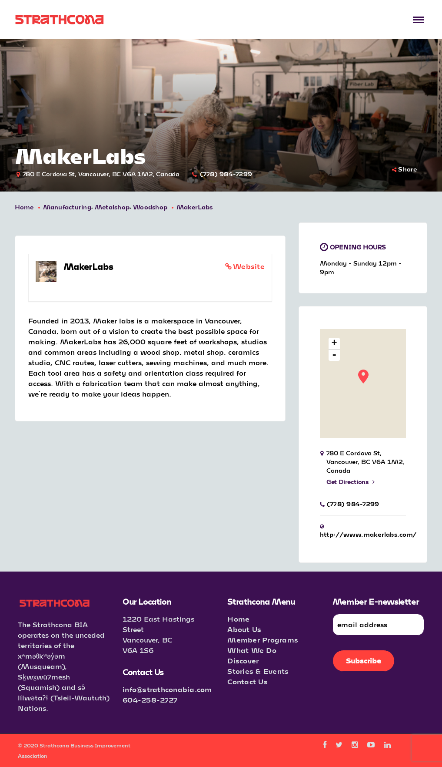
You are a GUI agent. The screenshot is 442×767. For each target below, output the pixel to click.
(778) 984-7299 (226, 174)
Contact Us (247, 681)
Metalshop (112, 207)
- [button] (334, 355)
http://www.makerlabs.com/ (368, 534)
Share (404, 169)
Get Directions (350, 481)
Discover (243, 660)
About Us (244, 629)
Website (249, 266)
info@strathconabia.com (167, 689)
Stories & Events (258, 671)
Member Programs (262, 640)
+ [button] (334, 344)
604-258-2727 (150, 700)
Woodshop (150, 207)
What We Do (251, 650)
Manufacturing (67, 207)
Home (24, 207)
